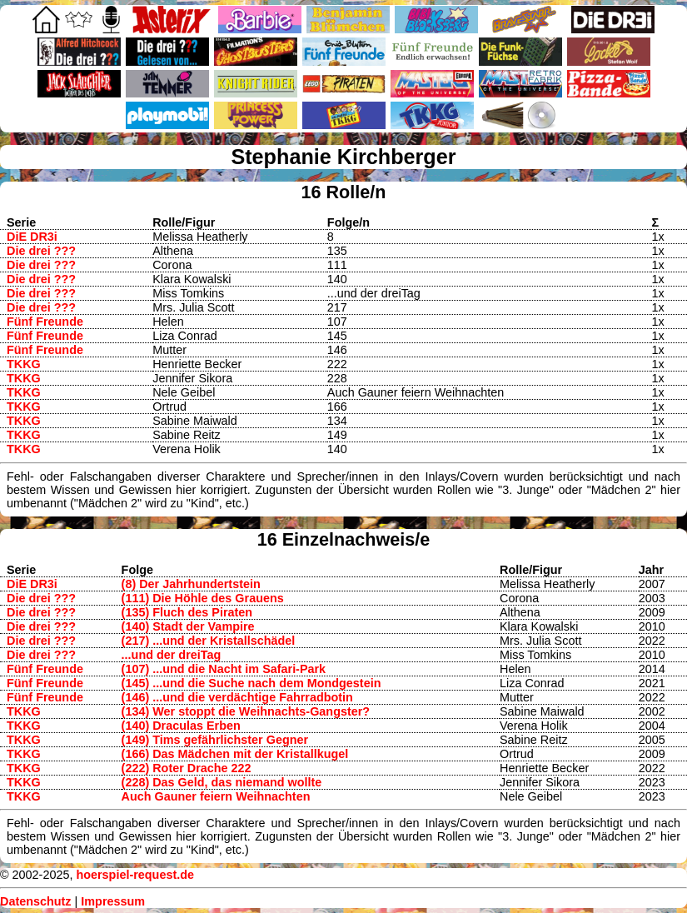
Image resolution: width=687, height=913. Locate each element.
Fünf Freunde (45, 321)
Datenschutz (36, 901)
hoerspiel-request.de (135, 874)
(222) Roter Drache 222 (186, 768)
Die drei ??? (41, 250)
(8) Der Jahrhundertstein (191, 584)
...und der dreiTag (172, 654)
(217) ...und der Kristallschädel (209, 640)
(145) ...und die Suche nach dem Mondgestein (251, 683)
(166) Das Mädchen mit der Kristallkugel (235, 754)
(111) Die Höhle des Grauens (203, 598)
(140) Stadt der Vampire (188, 626)
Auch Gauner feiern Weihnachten (216, 796)
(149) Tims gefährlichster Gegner (215, 739)
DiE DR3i (32, 236)
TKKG (24, 364)
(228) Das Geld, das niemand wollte (222, 782)
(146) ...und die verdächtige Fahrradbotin (237, 697)
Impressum (113, 901)
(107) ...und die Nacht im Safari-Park (224, 669)
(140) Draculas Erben (181, 725)
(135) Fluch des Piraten (187, 612)
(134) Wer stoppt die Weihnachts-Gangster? (246, 711)
